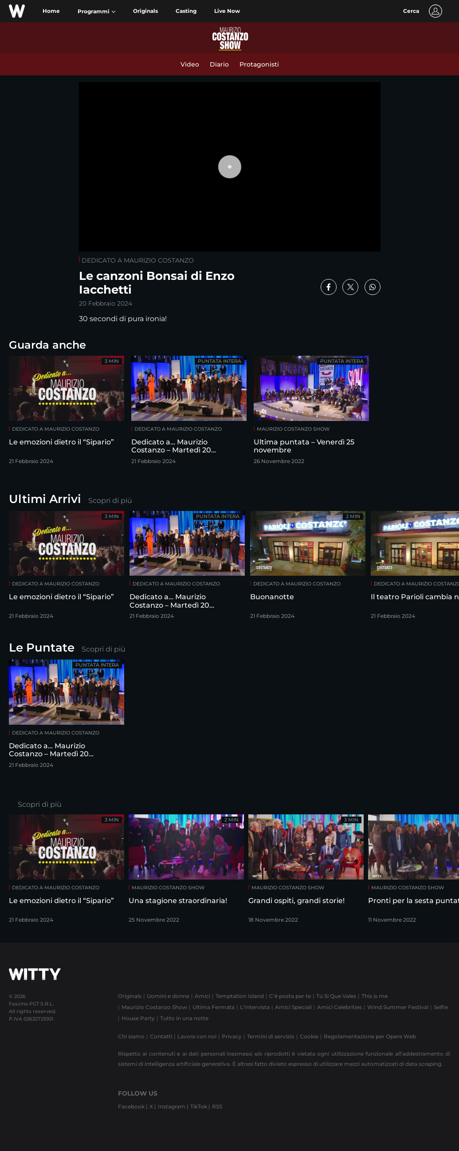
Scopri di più (110, 500)
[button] (96, 12)
